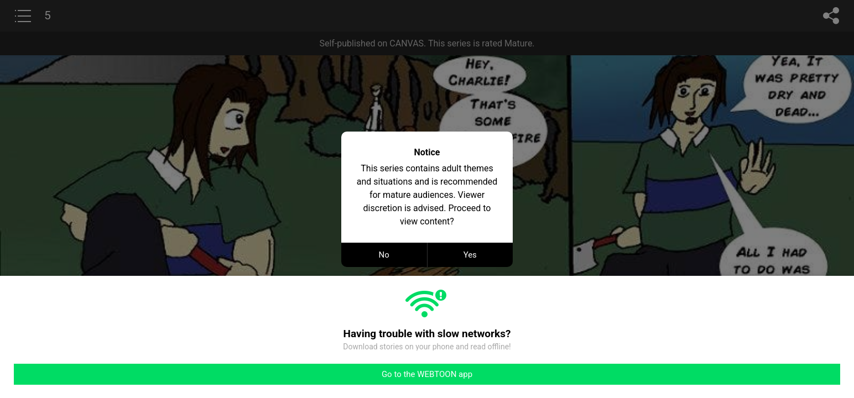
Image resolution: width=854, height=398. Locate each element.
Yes (470, 255)
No (384, 255)
